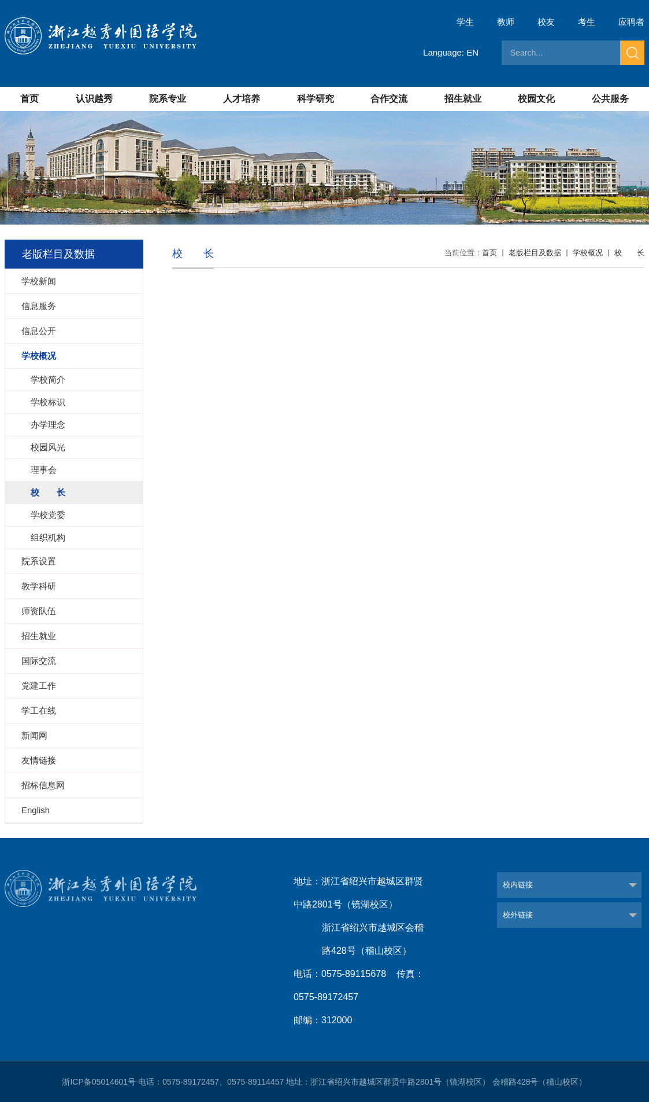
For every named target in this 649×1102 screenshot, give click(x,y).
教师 (505, 22)
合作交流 (388, 99)
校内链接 (518, 884)
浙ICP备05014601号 (99, 1081)
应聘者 (631, 22)
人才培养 (241, 99)
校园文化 (536, 99)
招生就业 (462, 99)
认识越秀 (94, 99)
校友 (546, 22)
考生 (586, 22)
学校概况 (588, 252)
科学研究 (315, 99)
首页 (29, 99)
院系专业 (167, 99)
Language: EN (451, 52)
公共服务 (610, 99)
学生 (465, 22)
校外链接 (518, 914)
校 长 (629, 252)
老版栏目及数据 (535, 252)
